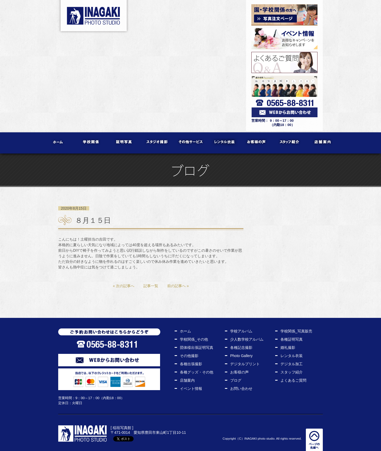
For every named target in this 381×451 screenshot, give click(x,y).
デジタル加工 (291, 364)
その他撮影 (189, 356)
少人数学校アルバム (247, 339)
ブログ (235, 380)
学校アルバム (241, 331)
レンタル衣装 (223, 143)
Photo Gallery (241, 356)
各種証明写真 (291, 339)
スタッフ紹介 (289, 143)
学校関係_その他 (194, 339)
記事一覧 (150, 286)
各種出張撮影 (191, 364)
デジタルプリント (245, 364)
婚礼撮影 (287, 347)
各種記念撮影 (241, 347)
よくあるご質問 (293, 380)
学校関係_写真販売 (296, 331)
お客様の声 (256, 143)
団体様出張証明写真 (196, 347)
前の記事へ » (178, 286)
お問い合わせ (241, 388)
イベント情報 (191, 388)
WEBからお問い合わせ (109, 360)
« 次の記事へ (123, 286)
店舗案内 (322, 143)
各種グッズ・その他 (196, 372)
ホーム (58, 143)
